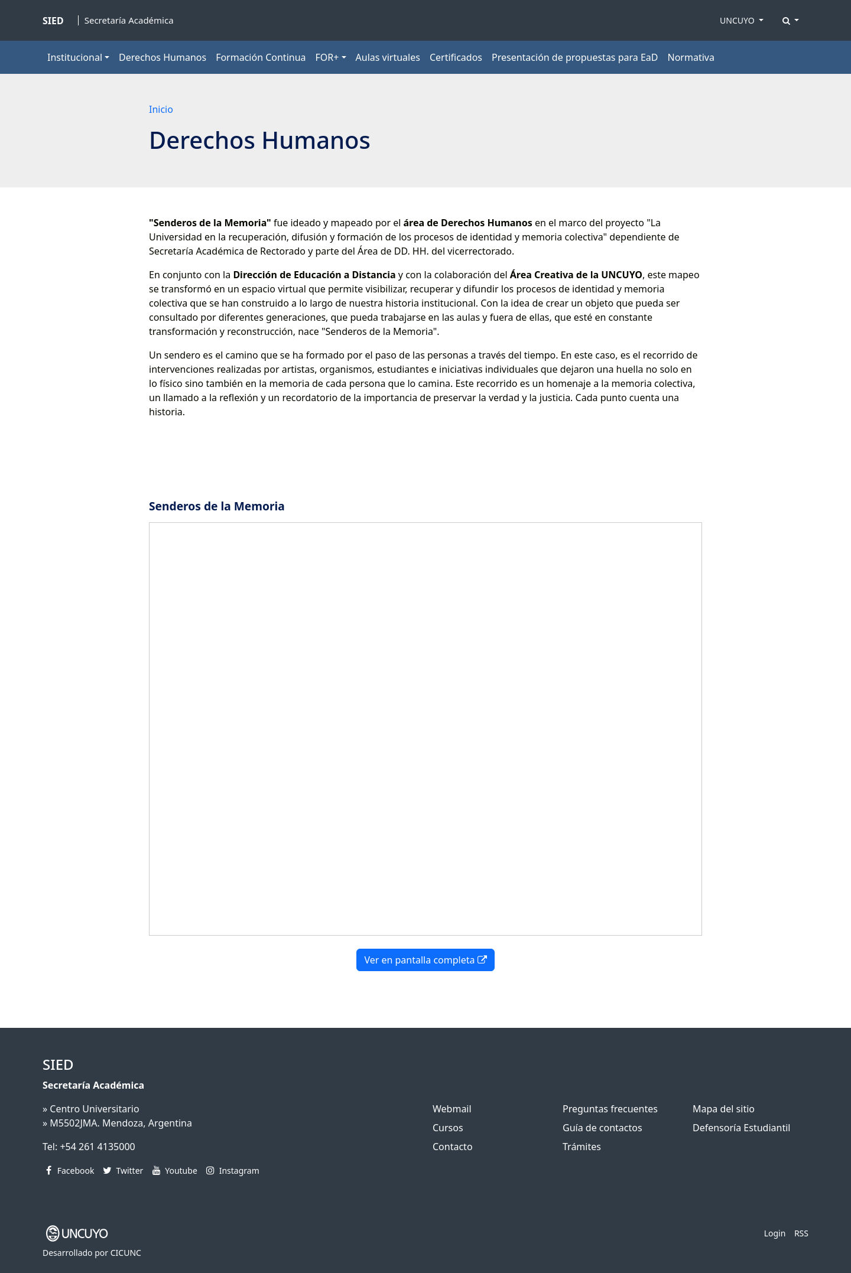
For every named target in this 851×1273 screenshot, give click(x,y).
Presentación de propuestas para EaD (575, 57)
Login (775, 1233)
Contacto (453, 1146)
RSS (801, 1233)
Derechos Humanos (162, 57)
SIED (58, 1064)
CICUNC (126, 1252)
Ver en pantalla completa (425, 959)
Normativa (691, 57)
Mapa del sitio (724, 1108)
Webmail (452, 1108)
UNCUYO (738, 20)
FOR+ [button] (327, 57)
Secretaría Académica (129, 20)
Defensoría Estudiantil (741, 1127)
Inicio (161, 109)
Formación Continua (261, 57)
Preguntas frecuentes (610, 1108)
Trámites (582, 1146)
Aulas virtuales (388, 57)
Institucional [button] (74, 57)
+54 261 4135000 (97, 1146)
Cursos (448, 1127)
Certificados (456, 57)
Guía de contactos (602, 1127)
